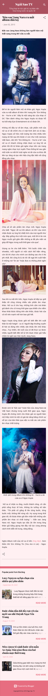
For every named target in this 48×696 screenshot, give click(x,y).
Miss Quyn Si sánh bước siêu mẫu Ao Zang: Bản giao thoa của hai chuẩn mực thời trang (20, 649)
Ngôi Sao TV (24, 4)
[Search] (44, 5)
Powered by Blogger (24, 686)
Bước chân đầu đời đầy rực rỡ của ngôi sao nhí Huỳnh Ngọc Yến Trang (20, 614)
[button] (44, 18)
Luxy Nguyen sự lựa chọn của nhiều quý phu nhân (18, 580)
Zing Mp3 (36, 541)
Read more (41, 603)
